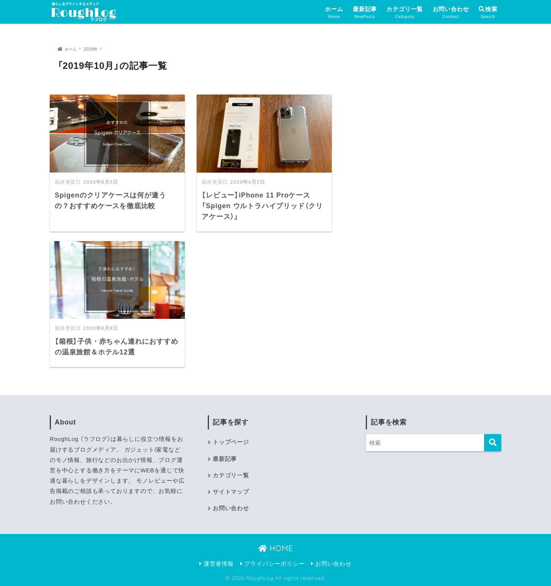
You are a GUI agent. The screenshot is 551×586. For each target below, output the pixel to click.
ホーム (334, 13)
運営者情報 (216, 564)
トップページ (231, 442)
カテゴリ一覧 (404, 13)
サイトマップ (231, 492)
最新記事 (365, 13)
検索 (488, 9)
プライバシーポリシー (272, 564)
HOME (275, 548)
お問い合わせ (451, 13)
